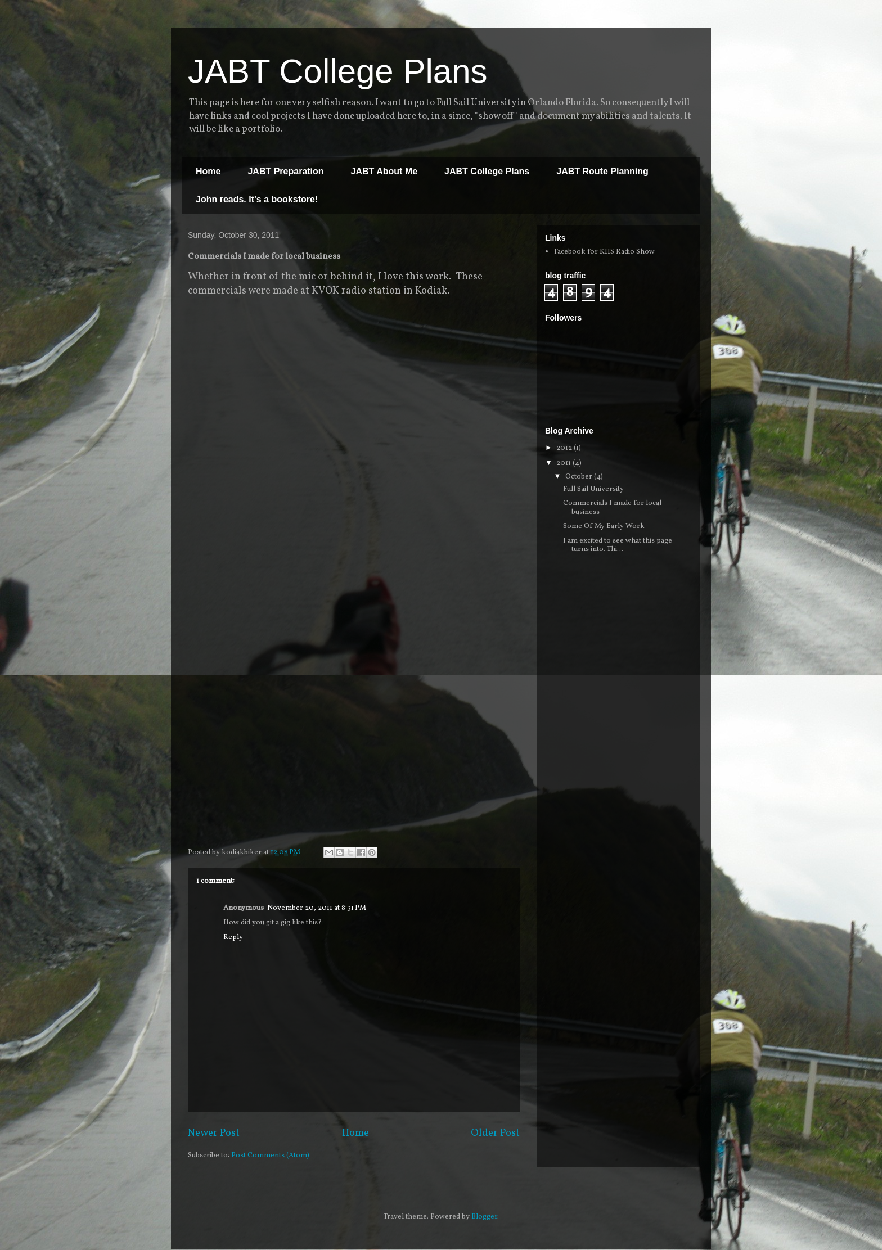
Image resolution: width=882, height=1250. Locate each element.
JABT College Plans (338, 71)
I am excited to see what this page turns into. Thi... (617, 545)
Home (208, 171)
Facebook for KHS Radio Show (604, 252)
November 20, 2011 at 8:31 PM (316, 908)
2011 (564, 463)
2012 (565, 448)
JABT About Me (384, 171)
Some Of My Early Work (604, 526)
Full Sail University (593, 489)
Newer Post (214, 1133)
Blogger (484, 1217)
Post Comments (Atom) (270, 1155)
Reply (233, 937)
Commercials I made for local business (612, 507)
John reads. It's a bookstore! (257, 199)
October (579, 477)
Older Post (495, 1133)
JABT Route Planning (602, 171)
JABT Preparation (285, 171)
